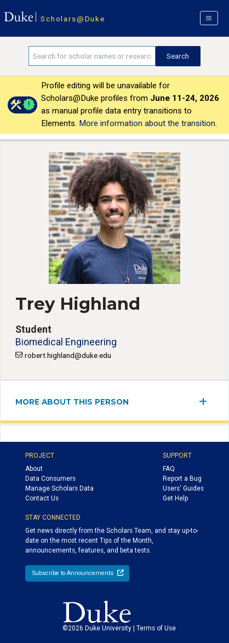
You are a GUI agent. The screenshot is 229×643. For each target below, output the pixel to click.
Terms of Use (156, 628)
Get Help (175, 498)
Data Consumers (50, 478)
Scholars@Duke (73, 18)
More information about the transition (147, 123)
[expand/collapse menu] (206, 401)
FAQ (169, 469)
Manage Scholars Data (59, 488)
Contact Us (42, 498)
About (34, 469)
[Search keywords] (92, 56)
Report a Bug (182, 478)
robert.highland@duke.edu (68, 355)
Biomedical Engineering (66, 342)
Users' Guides (183, 488)
